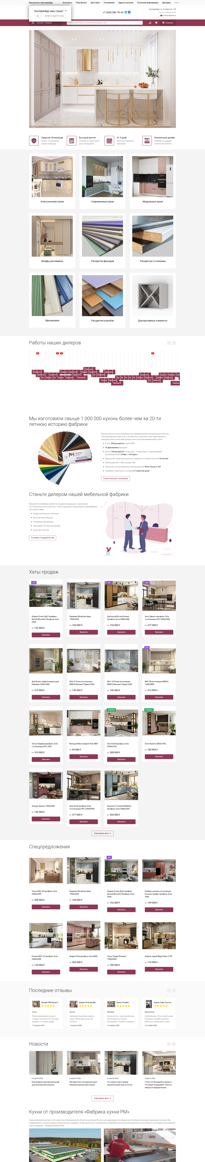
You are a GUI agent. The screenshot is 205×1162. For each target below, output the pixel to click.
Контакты (67, 3)
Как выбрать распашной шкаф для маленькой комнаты (45, 1083)
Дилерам (166, 3)
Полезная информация (147, 3)
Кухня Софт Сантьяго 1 (163, 1002)
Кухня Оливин (123, 1002)
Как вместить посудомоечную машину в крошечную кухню (83, 1083)
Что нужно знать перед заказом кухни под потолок (119, 1083)
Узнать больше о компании (115, 478)
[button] (93, 125)
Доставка (95, 3)
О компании (109, 3)
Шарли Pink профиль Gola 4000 (88, 1002)
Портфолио (81, 3)
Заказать (46, 400)
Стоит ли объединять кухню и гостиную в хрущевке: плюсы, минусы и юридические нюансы (158, 1085)
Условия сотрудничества (42, 538)
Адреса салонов (125, 3)
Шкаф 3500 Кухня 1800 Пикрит (50, 1002)
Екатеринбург (47, 3)
